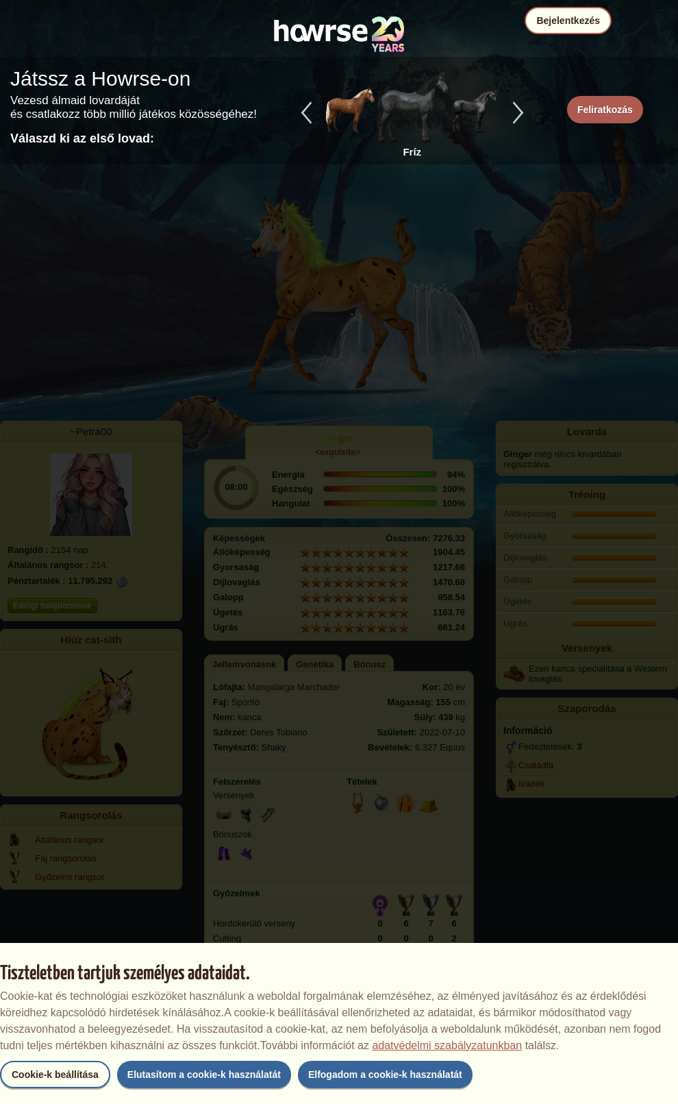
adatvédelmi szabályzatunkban (447, 1045)
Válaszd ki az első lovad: (82, 138)
